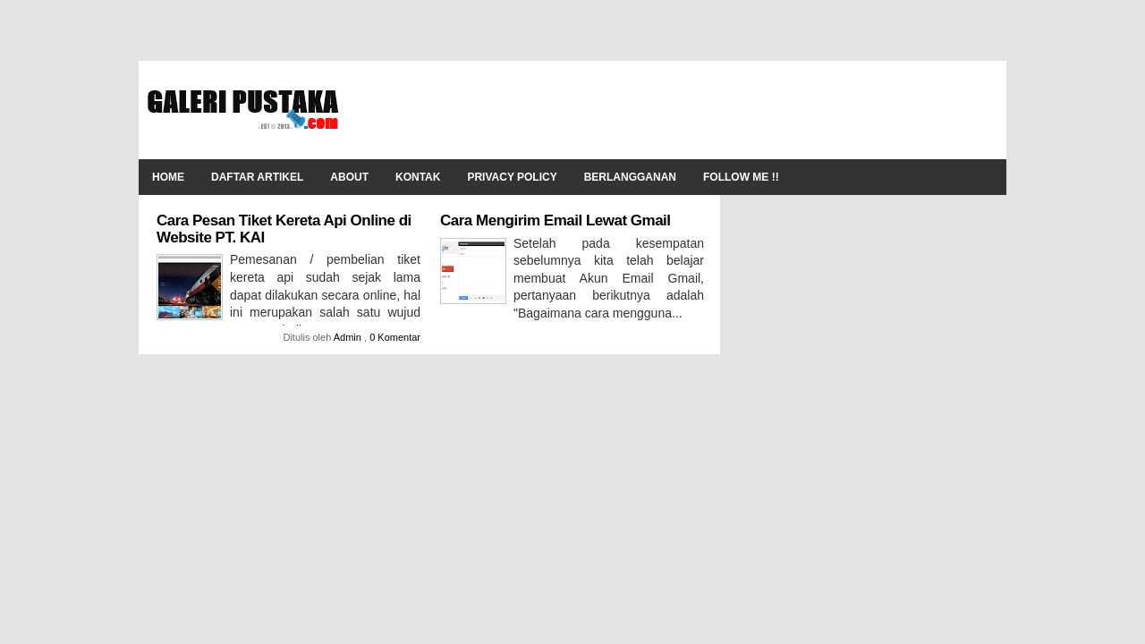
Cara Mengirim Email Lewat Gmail (555, 220)
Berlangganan (630, 177)
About (349, 177)
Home (168, 177)
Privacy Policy (511, 177)
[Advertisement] (671, 110)
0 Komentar (394, 337)
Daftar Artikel (257, 177)
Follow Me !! (741, 177)
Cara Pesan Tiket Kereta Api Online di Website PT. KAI (284, 229)
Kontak (417, 177)
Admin (349, 337)
